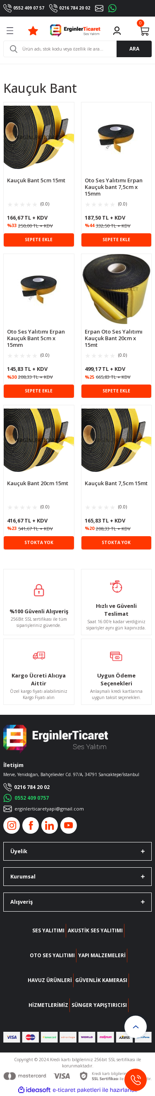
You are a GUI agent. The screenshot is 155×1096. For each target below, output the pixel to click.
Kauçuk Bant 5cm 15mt (36, 180)
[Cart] (144, 30)
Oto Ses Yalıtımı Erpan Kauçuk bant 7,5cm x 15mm (114, 187)
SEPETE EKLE (38, 239)
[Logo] (75, 30)
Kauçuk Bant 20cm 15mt (37, 483)
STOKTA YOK (38, 542)
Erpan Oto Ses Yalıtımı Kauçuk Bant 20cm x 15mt (114, 338)
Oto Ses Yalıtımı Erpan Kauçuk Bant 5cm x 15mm (36, 338)
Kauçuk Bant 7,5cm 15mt (116, 483)
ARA (134, 48)
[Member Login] (117, 31)
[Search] (77, 49)
